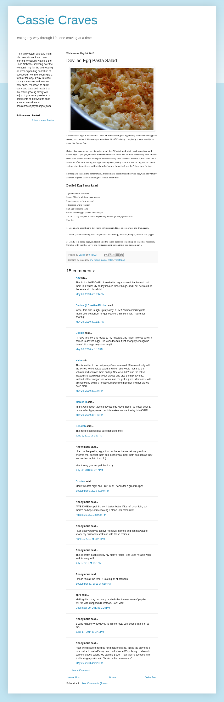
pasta (104, 260)
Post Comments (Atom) (94, 683)
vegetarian (119, 260)
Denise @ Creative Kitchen (91, 305)
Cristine (80, 481)
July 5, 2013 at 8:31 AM (88, 563)
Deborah (81, 426)
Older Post (151, 677)
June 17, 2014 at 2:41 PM (90, 631)
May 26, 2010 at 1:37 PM (89, 390)
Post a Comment (81, 670)
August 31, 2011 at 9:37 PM (91, 514)
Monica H (81, 402)
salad (110, 260)
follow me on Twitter (43, 120)
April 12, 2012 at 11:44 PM (90, 538)
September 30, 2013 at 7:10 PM (93, 583)
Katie (79, 360)
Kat (78, 277)
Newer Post (73, 677)
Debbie (80, 333)
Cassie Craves (57, 20)
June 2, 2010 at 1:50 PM (89, 435)
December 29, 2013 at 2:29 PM (93, 607)
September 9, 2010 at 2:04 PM (92, 490)
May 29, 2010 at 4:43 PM (89, 414)
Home (112, 677)
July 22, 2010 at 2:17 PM (89, 470)
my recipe (95, 260)
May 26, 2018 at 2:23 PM (89, 663)
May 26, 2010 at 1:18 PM (89, 349)
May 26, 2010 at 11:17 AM (90, 321)
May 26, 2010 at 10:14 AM (90, 294)
